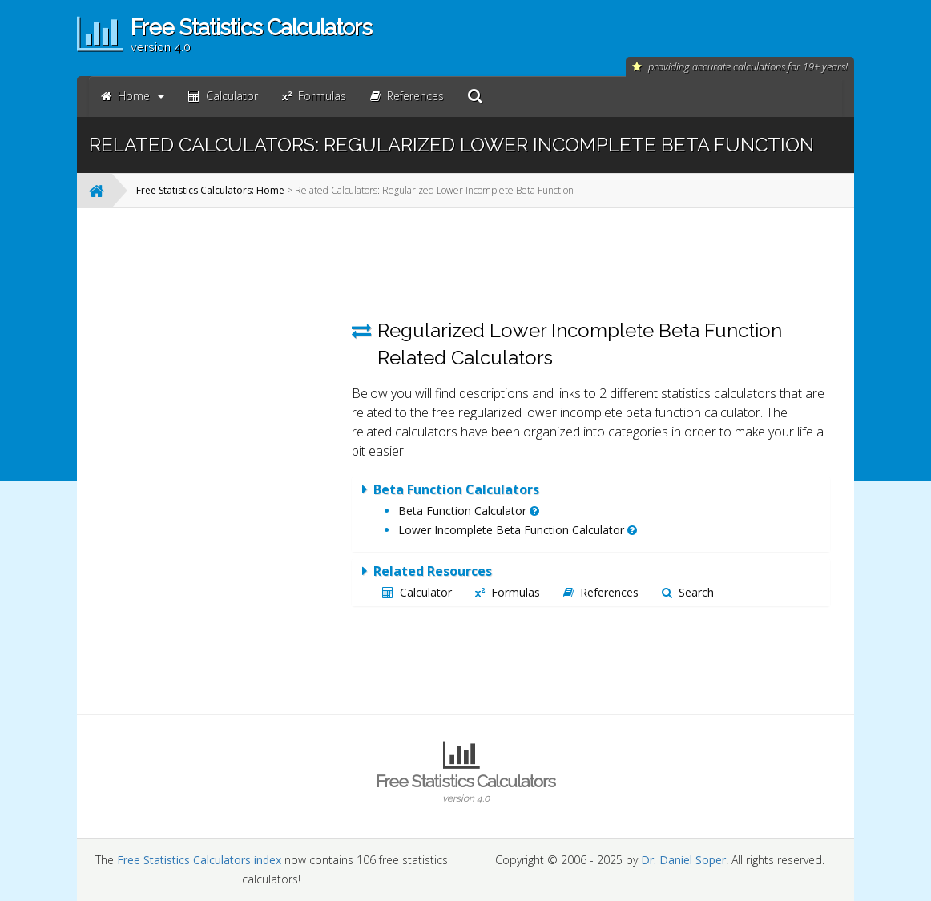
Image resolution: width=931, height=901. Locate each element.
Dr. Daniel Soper (683, 859)
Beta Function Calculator (468, 510)
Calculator (417, 592)
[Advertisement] (214, 460)
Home (132, 95)
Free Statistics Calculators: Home (210, 190)
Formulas (507, 592)
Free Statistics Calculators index (199, 859)
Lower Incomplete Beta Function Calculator (517, 529)
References (601, 592)
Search (688, 592)
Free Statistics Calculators (465, 788)
